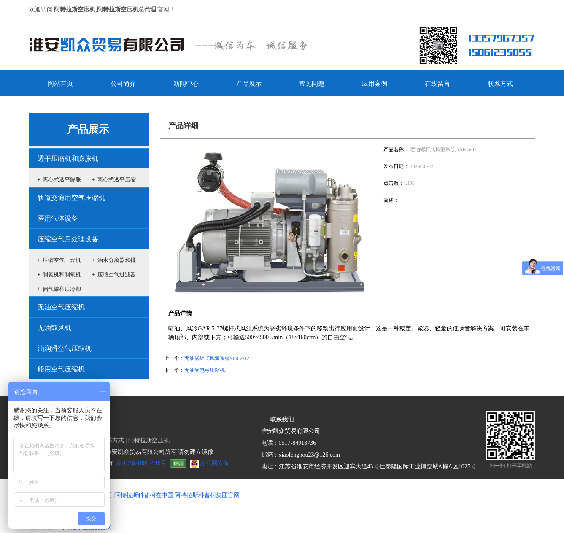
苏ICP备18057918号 (141, 463)
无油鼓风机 (54, 327)
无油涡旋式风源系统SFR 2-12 (216, 358)
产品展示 (88, 129)
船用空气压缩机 (61, 369)
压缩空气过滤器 (116, 274)
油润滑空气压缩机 (65, 348)
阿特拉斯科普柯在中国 (143, 495)
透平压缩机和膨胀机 (68, 158)
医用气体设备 (58, 218)
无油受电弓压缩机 (204, 370)
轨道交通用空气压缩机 (71, 197)
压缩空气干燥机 (62, 260)
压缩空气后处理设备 (68, 239)
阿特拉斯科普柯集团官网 (207, 495)
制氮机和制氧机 (62, 274)
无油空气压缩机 (61, 307)
